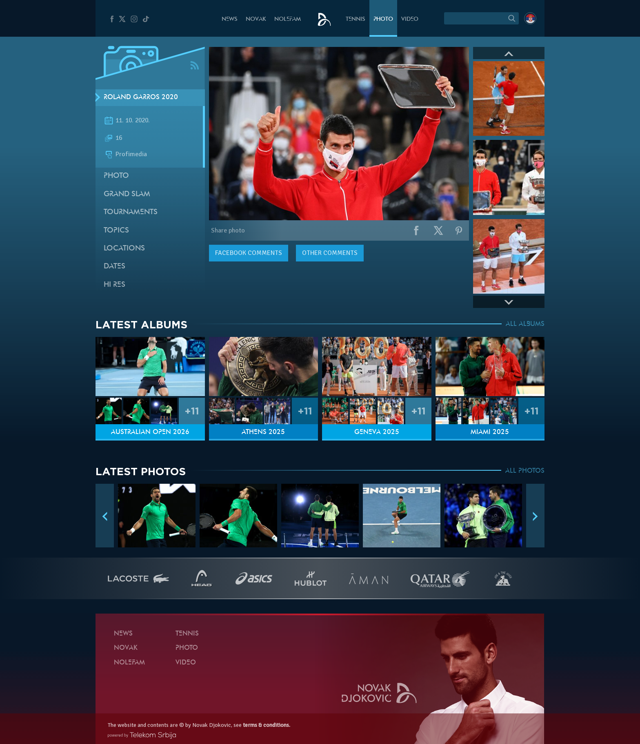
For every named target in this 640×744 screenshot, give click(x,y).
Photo (383, 19)
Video (409, 19)
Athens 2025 (263, 432)
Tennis (355, 19)
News (230, 19)
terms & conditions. (266, 725)
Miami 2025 (490, 432)
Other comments (330, 253)
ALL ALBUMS (525, 324)
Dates (114, 266)
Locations (124, 248)
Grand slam (127, 194)
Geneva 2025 (376, 432)
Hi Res (114, 285)
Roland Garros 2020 (141, 97)
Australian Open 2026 (150, 432)
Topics (116, 231)
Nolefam (287, 19)
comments (248, 253)
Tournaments (131, 212)
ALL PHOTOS (524, 471)
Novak (256, 19)
